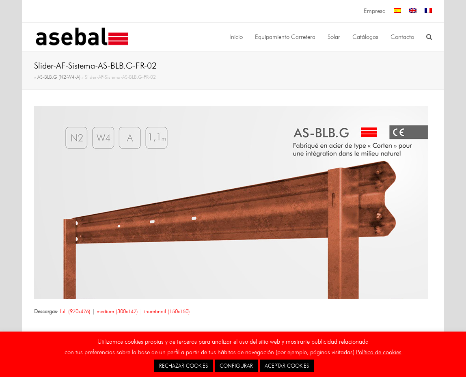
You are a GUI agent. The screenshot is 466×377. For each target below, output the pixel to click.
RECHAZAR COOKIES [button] (183, 365)
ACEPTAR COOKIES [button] (287, 365)
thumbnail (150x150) (167, 311)
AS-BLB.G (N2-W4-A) (58, 77)
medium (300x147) (117, 311)
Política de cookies (378, 352)
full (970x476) (75, 311)
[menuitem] (397, 11)
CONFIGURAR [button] (236, 365)
